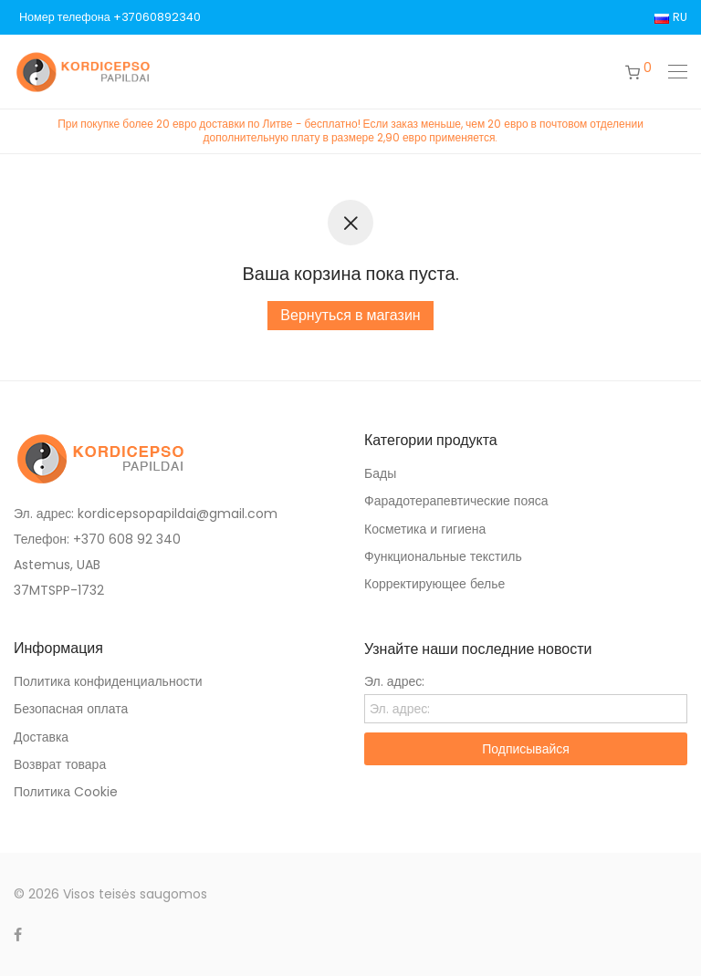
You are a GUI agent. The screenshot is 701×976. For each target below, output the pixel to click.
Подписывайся (526, 749)
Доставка (41, 737)
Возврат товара (60, 764)
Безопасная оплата (71, 709)
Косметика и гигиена (425, 529)
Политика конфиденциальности (108, 681)
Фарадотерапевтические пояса (456, 501)
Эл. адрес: (394, 681)
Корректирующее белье (434, 584)
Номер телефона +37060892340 (110, 18)
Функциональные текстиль (443, 556)
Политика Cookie (66, 792)
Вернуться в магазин (350, 315)
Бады (380, 473)
